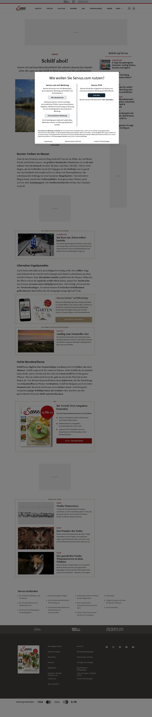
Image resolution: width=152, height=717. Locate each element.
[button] (96, 95)
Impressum (48, 141)
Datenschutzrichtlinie (73, 141)
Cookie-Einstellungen (102, 141)
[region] (77, 108)
